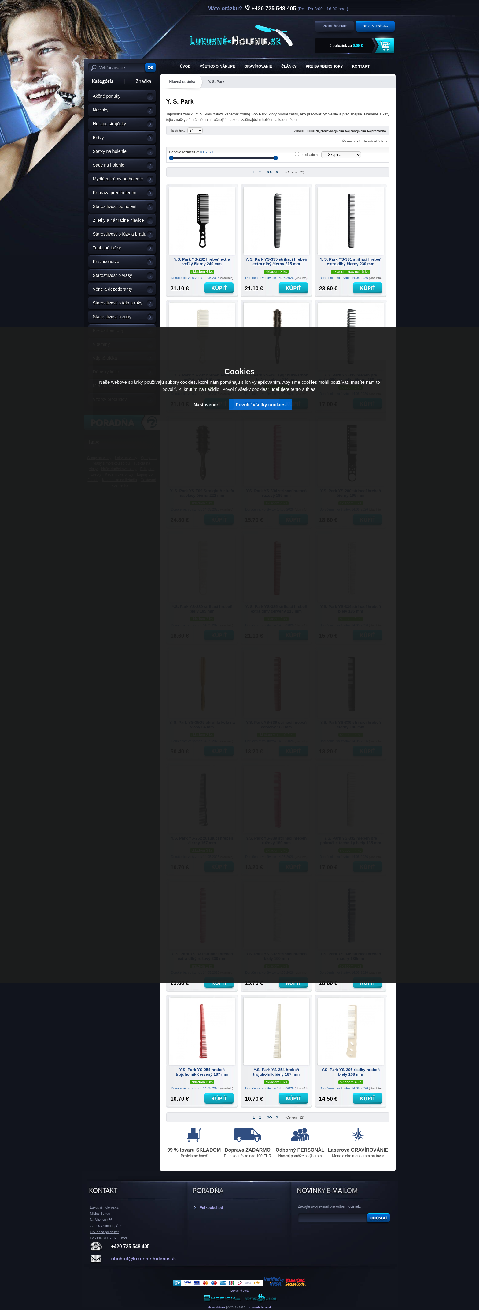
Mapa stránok (216, 1307)
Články (289, 66)
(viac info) (226, 278)
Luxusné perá (239, 1290)
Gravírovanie (258, 66)
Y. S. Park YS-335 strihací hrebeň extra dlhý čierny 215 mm (276, 261)
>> (269, 172)
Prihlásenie (334, 26)
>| (278, 172)
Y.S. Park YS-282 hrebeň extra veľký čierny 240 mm (202, 261)
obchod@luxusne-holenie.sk (143, 1258)
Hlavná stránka (182, 82)
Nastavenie (205, 404)
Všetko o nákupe (217, 66)
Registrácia (375, 26)
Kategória (101, 81)
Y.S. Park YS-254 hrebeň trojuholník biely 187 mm (276, 1072)
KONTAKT (361, 66)
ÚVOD (185, 66)
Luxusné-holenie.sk (258, 1307)
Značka (143, 81)
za (346, 45)
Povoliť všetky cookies (261, 404)
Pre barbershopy (324, 66)
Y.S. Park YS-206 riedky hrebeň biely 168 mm (351, 1072)
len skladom (309, 155)
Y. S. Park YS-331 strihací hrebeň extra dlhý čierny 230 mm (350, 261)
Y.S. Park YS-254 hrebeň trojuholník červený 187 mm (202, 1072)
